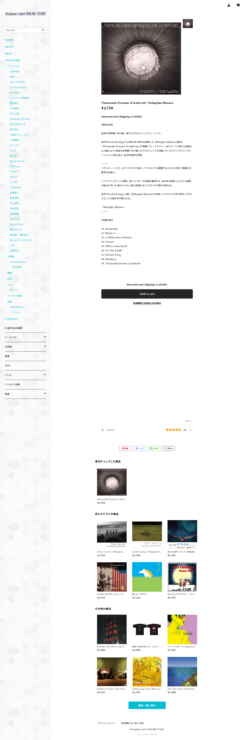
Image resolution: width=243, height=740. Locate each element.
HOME (9, 40)
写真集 (10, 256)
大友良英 (14, 213)
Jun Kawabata (18, 87)
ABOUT (10, 46)
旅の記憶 (16, 267)
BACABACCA (17, 124)
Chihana (15, 166)
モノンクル (15, 145)
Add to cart (147, 293)
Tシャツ (14, 290)
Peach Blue (16, 224)
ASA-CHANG (17, 82)
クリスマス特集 (14, 296)
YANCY (14, 171)
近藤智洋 (14, 250)
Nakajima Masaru (20, 119)
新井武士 (14, 129)
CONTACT (12, 319)
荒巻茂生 (14, 208)
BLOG (9, 53)
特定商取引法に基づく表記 (132, 723)
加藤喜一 (14, 192)
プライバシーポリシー (107, 723)
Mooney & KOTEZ (21, 240)
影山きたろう (16, 229)
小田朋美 (14, 140)
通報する (189, 421)
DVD (10, 279)
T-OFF (14, 182)
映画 (9, 301)
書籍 (9, 273)
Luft (12, 245)
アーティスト (13, 66)
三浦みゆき (15, 187)
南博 (12, 76)
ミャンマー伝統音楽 (19, 98)
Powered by (147, 734)
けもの (13, 150)
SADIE (13, 177)
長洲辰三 (14, 103)
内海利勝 (14, 71)
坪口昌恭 (14, 203)
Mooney (14, 92)
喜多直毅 (14, 198)
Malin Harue (17, 161)
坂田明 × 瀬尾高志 (19, 234)
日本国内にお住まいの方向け (147, 303)
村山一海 (14, 113)
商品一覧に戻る (147, 705)
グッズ (10, 284)
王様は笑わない (18, 307)
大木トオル (15, 219)
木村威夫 (14, 108)
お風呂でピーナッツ (19, 134)
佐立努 (13, 155)
